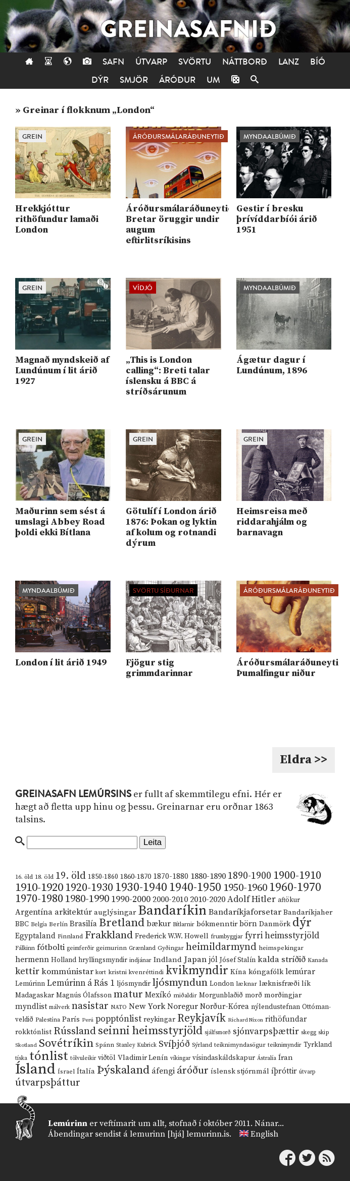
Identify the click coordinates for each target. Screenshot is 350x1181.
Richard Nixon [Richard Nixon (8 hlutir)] (245, 1020)
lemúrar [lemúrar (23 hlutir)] (300, 972)
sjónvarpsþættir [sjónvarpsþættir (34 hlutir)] (266, 1031)
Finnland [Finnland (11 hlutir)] (70, 936)
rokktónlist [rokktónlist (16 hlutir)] (33, 1032)
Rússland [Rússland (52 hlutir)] (75, 1031)
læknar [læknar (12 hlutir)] (246, 984)
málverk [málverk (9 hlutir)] (59, 1007)
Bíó (317, 61)
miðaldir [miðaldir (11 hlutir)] (185, 995)
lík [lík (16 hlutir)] (306, 983)
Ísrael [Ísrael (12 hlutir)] (66, 1071)
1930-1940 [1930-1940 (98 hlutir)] (141, 887)
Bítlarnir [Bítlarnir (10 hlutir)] (183, 924)
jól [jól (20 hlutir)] (213, 960)
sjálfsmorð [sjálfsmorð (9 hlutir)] (218, 1032)
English (264, 1134)
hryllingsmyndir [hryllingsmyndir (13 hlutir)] (102, 960)
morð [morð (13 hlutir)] (253, 995)
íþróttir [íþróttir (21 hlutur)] (284, 1071)
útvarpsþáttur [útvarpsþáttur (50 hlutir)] (47, 1083)
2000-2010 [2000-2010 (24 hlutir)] (170, 899)
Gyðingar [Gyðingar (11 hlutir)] (171, 948)
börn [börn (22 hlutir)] (248, 924)
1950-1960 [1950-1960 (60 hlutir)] (245, 887)
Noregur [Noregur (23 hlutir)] (182, 1006)
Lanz (288, 61)
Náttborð (244, 61)
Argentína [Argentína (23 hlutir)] (34, 912)
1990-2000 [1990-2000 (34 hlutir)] (131, 899)
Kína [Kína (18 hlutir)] (238, 972)
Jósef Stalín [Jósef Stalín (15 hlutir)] (238, 960)
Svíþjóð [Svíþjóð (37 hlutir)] (174, 1044)
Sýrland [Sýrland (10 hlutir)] (202, 1045)
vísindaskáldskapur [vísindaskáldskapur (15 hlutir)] (223, 1057)
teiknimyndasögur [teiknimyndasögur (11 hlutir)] (240, 1045)
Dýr (100, 80)
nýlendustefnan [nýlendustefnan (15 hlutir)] (275, 1006)
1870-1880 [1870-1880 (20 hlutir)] (170, 876)
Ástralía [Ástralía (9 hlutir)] (266, 1058)
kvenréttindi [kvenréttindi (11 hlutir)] (146, 972)
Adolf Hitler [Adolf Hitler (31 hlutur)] (251, 899)
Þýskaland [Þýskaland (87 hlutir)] (123, 1070)
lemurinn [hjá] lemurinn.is (179, 1134)
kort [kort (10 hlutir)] (100, 972)
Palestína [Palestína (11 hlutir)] (47, 1020)
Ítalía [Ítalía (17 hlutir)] (86, 1071)
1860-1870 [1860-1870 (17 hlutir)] (135, 876)
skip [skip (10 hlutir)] (323, 1032)
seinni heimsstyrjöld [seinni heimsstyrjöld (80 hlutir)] (150, 1031)
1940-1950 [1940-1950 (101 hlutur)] (195, 887)
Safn (113, 61)
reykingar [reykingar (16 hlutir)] (159, 1019)
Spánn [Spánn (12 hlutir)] (104, 1045)
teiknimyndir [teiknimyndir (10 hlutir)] (285, 1045)
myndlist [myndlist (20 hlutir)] (31, 1006)
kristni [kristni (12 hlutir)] (117, 972)
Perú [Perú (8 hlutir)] (87, 1020)
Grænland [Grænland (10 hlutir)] (142, 948)
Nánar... (269, 1123)
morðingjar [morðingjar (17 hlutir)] (283, 995)
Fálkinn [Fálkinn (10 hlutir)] (25, 948)
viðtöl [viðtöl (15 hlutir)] (107, 1057)
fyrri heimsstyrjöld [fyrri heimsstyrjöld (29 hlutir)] (282, 935)
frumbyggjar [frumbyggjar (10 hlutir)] (227, 936)
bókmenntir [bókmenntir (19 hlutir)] (216, 924)
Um (213, 80)
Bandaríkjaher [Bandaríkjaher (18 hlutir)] (307, 912)
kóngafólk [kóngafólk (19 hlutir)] (265, 972)
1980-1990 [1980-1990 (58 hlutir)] (87, 899)
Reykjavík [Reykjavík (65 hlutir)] (201, 1018)
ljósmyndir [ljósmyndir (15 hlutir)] (134, 983)
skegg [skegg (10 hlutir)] (308, 1032)
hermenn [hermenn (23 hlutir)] (32, 959)
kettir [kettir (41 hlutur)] (27, 971)
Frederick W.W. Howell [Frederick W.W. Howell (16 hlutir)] (172, 936)
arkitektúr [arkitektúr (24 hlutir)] (73, 912)
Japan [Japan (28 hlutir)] (195, 959)
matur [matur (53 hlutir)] (128, 994)
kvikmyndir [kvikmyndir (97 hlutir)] (197, 970)
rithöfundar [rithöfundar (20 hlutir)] (286, 1019)
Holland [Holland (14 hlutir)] (63, 960)
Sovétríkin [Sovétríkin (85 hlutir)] (66, 1043)
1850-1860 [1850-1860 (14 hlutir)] (103, 877)
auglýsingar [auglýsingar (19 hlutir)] (115, 912)
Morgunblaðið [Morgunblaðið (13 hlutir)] (221, 995)
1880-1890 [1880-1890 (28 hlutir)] (208, 876)
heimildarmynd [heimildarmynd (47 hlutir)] (221, 947)
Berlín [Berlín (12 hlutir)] (58, 924)
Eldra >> (303, 759)
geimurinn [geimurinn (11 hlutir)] (111, 948)
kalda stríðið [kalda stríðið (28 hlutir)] (282, 959)
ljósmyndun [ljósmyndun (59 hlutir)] (180, 982)
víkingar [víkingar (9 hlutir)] (180, 1058)
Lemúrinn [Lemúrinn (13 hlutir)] (30, 984)
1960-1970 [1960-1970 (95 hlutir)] (295, 887)
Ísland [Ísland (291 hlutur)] (35, 1069)
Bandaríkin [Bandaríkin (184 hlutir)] (172, 910)
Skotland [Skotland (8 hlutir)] (26, 1045)
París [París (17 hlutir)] (71, 1019)
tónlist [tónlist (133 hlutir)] (48, 1056)
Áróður (177, 80)
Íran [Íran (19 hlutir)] (285, 1057)
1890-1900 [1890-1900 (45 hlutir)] (249, 876)
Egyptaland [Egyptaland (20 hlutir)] (35, 936)
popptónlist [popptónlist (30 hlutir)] (118, 1019)
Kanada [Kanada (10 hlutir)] (318, 960)
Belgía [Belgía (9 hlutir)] (39, 924)
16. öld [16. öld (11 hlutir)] (24, 877)
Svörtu (194, 61)
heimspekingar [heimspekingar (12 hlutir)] (281, 948)
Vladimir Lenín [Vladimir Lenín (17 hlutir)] (143, 1057)
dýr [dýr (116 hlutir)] (302, 922)
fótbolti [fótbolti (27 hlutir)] (51, 947)
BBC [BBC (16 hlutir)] (22, 924)
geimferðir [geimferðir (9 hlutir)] (80, 948)
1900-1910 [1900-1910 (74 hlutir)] (297, 875)
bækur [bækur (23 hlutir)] (158, 924)
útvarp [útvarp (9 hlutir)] (307, 1072)
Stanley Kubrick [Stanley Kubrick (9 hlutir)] (136, 1045)
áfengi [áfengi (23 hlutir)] (163, 1071)
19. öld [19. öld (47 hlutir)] (71, 876)
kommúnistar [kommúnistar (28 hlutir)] (67, 971)
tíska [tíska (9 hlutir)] (21, 1058)
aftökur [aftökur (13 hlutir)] (289, 900)
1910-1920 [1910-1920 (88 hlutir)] (39, 887)
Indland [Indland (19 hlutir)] (168, 960)
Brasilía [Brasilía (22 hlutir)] (83, 924)
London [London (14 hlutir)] (222, 984)
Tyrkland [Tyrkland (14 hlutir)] (318, 1045)
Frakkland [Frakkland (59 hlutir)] (109, 935)
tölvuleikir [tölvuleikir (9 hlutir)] (83, 1058)
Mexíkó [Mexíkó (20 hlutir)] (158, 995)
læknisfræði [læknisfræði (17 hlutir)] (279, 983)
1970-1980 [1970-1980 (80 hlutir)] (39, 898)
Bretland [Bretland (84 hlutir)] (121, 923)
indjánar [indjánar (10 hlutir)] (140, 960)
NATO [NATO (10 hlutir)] (119, 1007)
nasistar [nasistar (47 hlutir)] (90, 1006)
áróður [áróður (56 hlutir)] (193, 1070)
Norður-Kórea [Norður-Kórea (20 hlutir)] (224, 1006)
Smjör (134, 80)
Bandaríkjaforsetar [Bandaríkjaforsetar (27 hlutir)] (245, 912)
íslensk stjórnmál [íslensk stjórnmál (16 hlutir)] (240, 1071)
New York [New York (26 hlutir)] (147, 1006)
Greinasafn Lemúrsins (73, 794)
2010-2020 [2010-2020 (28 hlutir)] (207, 899)
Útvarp (151, 61)
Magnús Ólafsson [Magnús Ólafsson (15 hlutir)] (84, 995)
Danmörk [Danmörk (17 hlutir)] (274, 924)
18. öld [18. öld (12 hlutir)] (44, 877)
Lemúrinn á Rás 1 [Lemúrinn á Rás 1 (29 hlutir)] (81, 983)
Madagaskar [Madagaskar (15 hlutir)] (34, 995)
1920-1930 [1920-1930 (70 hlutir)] (89, 887)
